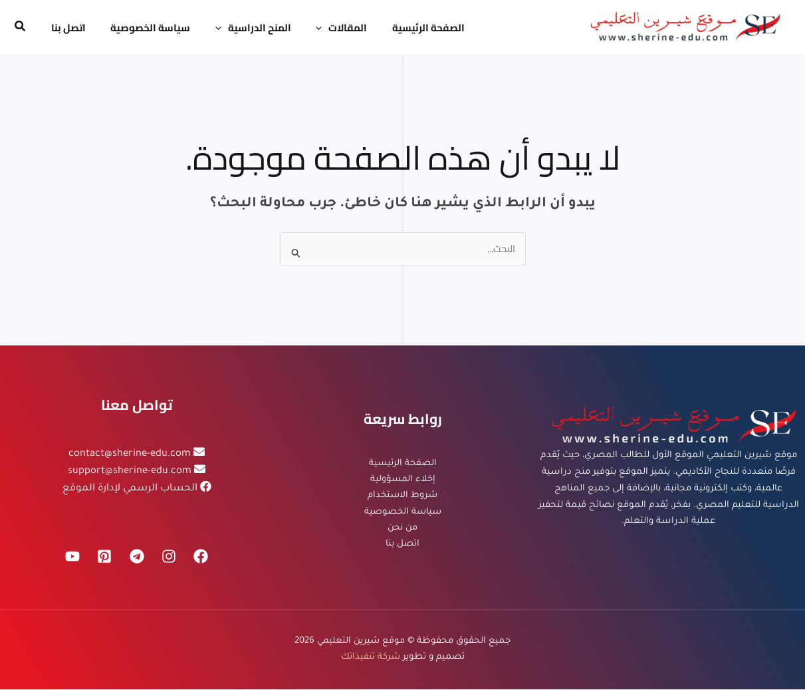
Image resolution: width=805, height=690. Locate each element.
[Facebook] (203, 557)
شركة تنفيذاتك (370, 658)
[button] (19, 27)
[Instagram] (170, 557)
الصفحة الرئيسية (402, 463)
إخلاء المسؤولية (403, 479)
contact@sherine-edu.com (129, 454)
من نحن (403, 529)
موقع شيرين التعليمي (361, 641)
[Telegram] (137, 557)
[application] (304, 28)
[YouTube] (70, 557)
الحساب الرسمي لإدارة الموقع (129, 488)
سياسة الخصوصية (402, 512)
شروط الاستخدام (402, 495)
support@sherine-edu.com (129, 472)
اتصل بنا (402, 545)
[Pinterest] (103, 557)
